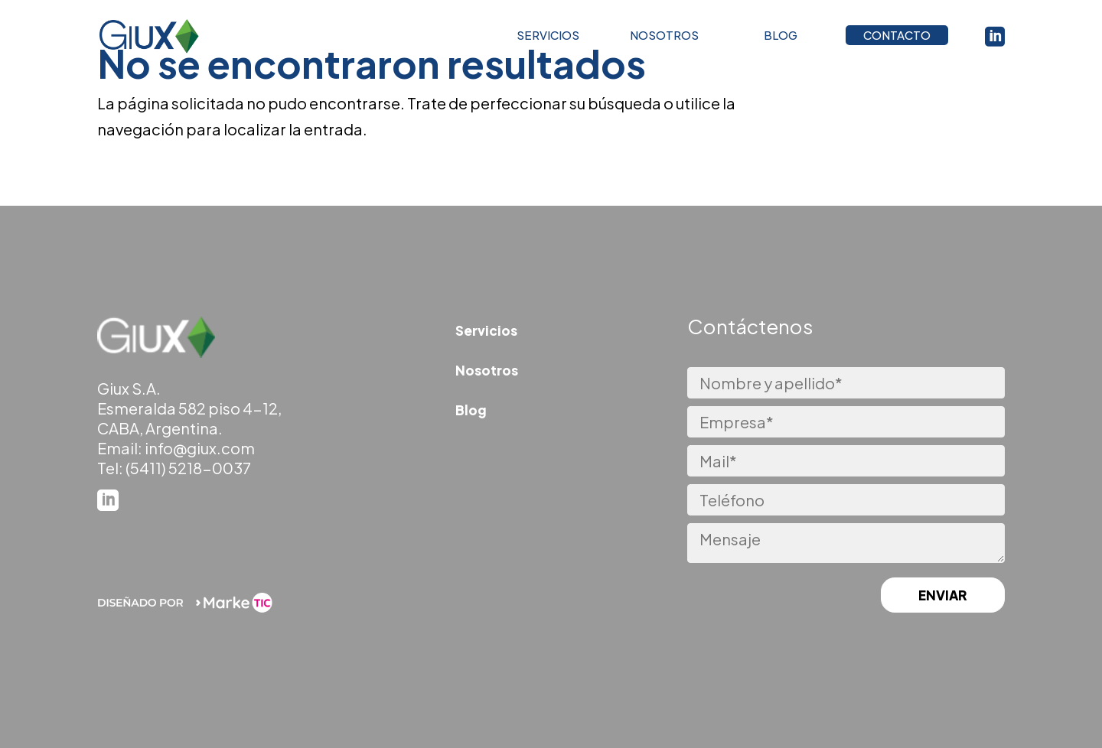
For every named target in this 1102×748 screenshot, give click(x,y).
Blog (471, 410)
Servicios (486, 330)
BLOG (780, 38)
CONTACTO (897, 38)
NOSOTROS (664, 38)
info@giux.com (200, 447)
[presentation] (763, 596)
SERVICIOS (548, 38)
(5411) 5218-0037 (188, 467)
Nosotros (486, 370)
